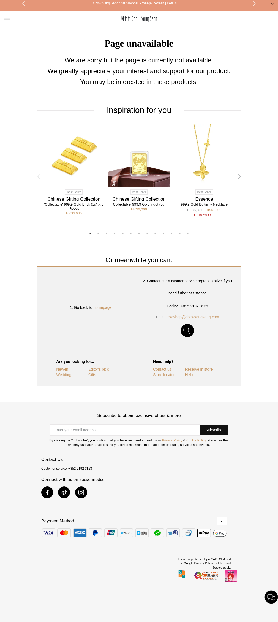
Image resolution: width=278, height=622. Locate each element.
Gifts (92, 375)
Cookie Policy (196, 440)
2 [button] (98, 233)
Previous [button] (38, 176)
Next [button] (239, 176)
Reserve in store (199, 369)
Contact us (162, 369)
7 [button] (139, 233)
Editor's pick (98, 369)
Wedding (63, 375)
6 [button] (131, 233)
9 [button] (155, 233)
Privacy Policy (172, 440)
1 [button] (90, 233)
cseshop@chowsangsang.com (193, 317)
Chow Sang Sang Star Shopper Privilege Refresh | (135, 3)
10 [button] (163, 233)
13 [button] (188, 233)
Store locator (164, 375)
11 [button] (171, 233)
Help (189, 375)
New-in (62, 369)
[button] (214, 430)
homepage (102, 307)
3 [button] (106, 233)
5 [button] (122, 233)
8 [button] (147, 233)
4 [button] (114, 233)
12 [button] (179, 233)
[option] (135, 3)
